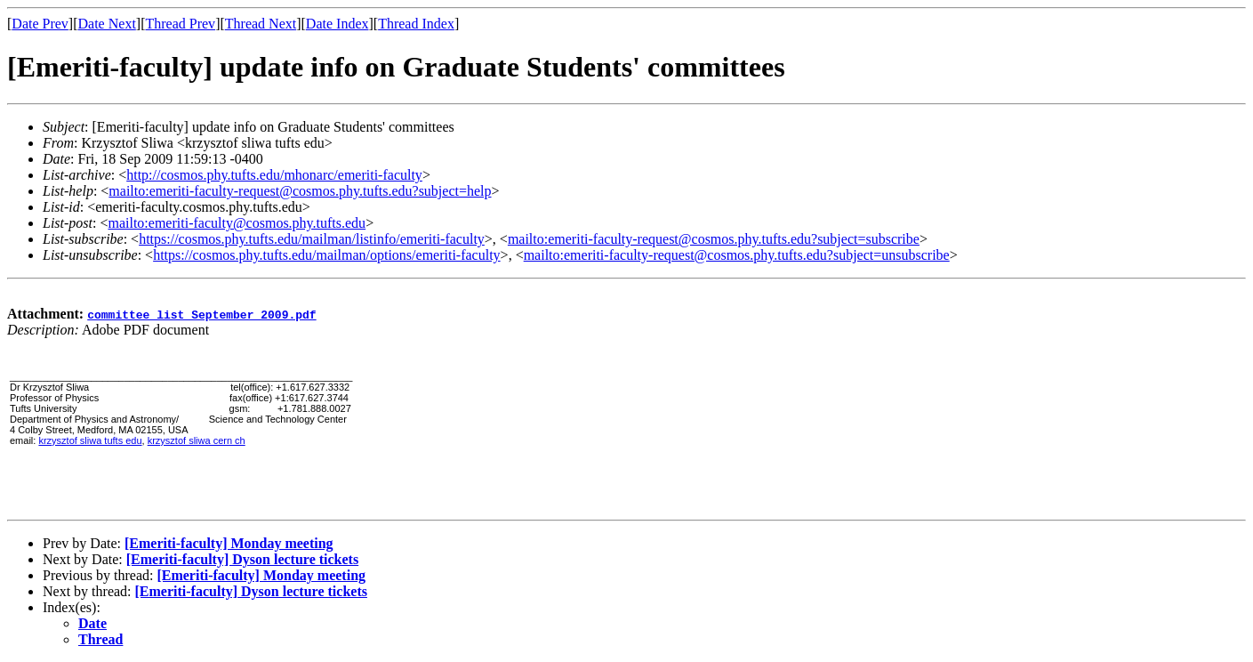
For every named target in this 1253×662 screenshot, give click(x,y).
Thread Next (260, 23)
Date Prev (40, 23)
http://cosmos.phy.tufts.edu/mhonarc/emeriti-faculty (274, 174)
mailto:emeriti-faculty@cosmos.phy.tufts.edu (236, 222)
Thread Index (416, 23)
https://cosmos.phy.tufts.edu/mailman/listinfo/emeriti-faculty (312, 238)
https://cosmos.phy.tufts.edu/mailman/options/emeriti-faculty (326, 254)
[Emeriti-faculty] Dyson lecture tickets (242, 559)
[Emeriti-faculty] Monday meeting (228, 543)
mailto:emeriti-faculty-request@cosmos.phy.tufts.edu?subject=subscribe (714, 238)
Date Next (107, 23)
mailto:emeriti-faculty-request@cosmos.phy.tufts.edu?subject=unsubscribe (737, 254)
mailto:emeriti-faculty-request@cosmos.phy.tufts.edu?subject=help (299, 190)
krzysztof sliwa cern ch (196, 440)
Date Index (337, 23)
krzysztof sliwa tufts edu (89, 440)
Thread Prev (180, 23)
